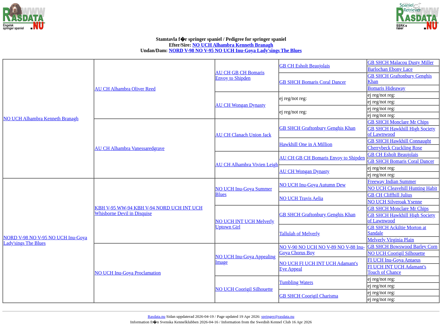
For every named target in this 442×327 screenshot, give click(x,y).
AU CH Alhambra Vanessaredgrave (130, 148)
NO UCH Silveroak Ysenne (394, 201)
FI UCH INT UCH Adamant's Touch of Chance (396, 269)
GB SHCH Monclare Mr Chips (397, 122)
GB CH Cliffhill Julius (389, 195)
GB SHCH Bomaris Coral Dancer (312, 82)
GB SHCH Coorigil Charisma (308, 295)
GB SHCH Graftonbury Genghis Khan (317, 128)
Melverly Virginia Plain (390, 239)
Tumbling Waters (296, 282)
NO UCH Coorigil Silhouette (396, 253)
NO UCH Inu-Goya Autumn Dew (312, 184)
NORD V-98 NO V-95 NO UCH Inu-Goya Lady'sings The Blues (235, 50)
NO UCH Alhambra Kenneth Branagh (232, 45)
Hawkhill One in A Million (305, 144)
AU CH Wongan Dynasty (240, 105)
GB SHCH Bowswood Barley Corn (402, 246)
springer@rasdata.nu (277, 316)
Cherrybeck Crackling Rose (394, 147)
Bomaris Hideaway (386, 88)
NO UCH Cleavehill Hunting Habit (402, 188)
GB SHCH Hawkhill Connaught (399, 141)
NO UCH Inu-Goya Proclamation (128, 272)
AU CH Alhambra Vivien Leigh (246, 164)
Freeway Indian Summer (391, 181)
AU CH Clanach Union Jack (243, 134)
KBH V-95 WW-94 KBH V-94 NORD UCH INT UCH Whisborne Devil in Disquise (148, 210)
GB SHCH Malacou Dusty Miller (400, 62)
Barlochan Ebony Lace (390, 69)
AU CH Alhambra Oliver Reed (125, 88)
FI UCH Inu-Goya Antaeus (394, 260)
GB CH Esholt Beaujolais (304, 65)
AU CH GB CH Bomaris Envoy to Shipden (240, 75)
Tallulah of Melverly (299, 233)
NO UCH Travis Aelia (301, 198)
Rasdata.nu (156, 316)
